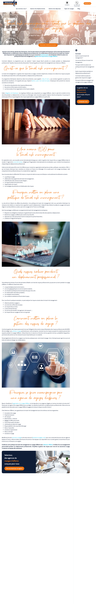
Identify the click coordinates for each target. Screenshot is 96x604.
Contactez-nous (87, 3)
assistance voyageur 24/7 (39, 437)
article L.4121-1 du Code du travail (41, 81)
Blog (11, 14)
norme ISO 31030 (17, 162)
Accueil (6, 14)
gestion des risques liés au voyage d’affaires (46, 56)
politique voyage (16, 331)
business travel (44, 55)
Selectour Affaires (48, 445)
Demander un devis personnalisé (48, 45)
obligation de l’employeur (12, 93)
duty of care (45, 79)
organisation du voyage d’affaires (21, 403)
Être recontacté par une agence (14, 468)
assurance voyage (16, 437)
